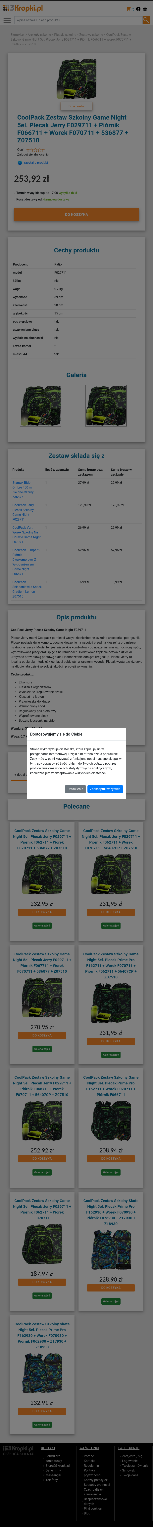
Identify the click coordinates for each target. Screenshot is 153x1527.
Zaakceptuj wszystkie (105, 789)
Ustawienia (75, 789)
